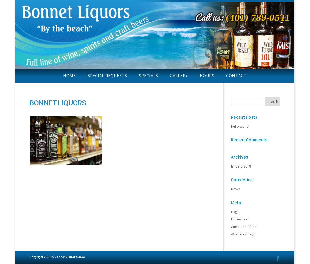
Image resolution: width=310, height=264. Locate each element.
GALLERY (179, 75)
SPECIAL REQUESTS (107, 75)
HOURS (207, 75)
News (235, 189)
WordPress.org (242, 234)
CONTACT (236, 75)
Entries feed (240, 219)
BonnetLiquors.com (69, 257)
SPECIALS (148, 75)
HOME (69, 75)
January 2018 (241, 166)
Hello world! (240, 126)
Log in (235, 211)
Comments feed (243, 226)
